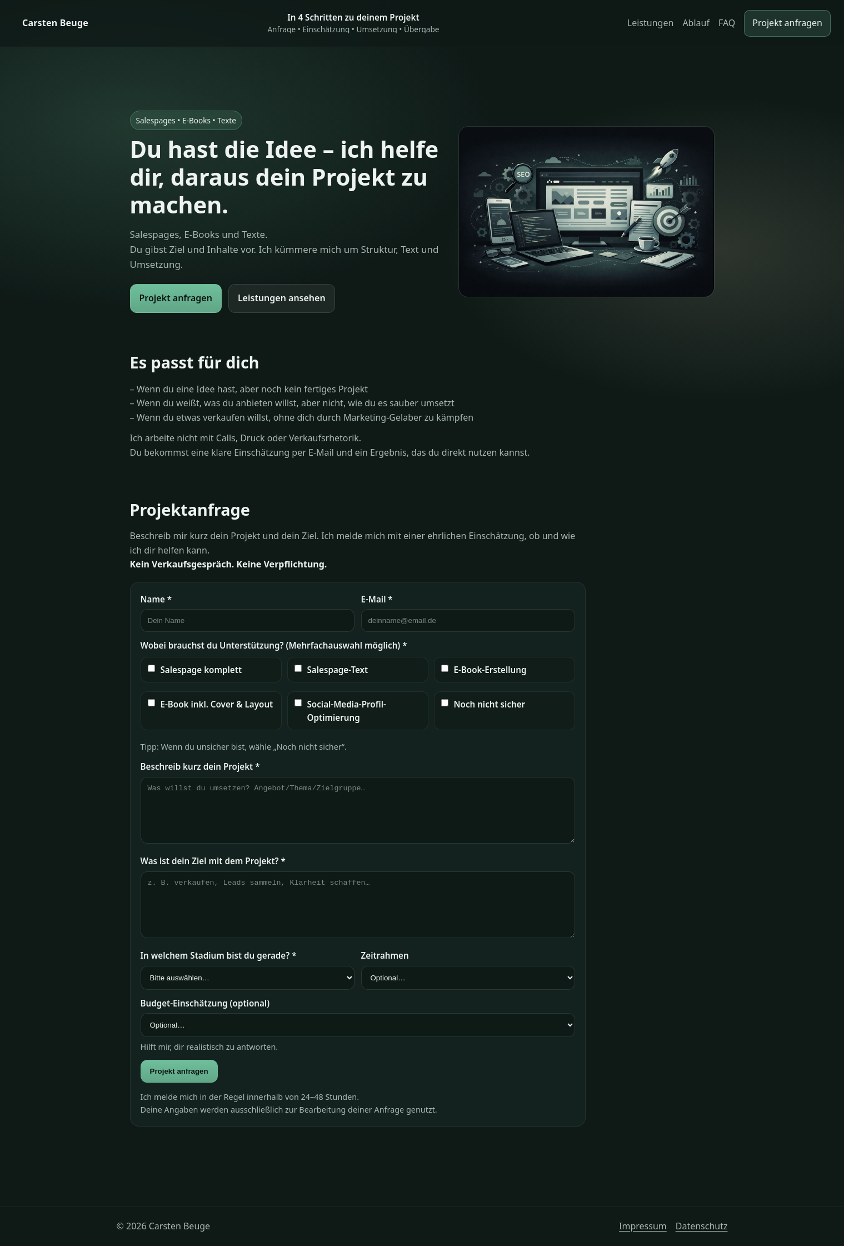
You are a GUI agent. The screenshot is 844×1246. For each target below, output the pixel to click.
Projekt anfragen (787, 23)
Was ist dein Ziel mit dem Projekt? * (213, 860)
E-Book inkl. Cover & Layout (210, 704)
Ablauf (696, 23)
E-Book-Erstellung (484, 669)
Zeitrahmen (385, 955)
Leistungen (650, 23)
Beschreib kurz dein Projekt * (200, 766)
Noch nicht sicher (483, 704)
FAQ (726, 23)
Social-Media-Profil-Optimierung (340, 711)
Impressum (643, 1226)
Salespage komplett (195, 669)
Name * (156, 599)
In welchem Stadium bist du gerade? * (219, 955)
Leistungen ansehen (282, 298)
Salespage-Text (331, 669)
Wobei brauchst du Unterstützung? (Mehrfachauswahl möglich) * (274, 645)
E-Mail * (377, 599)
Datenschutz (702, 1226)
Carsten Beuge (55, 23)
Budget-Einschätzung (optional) (205, 1003)
